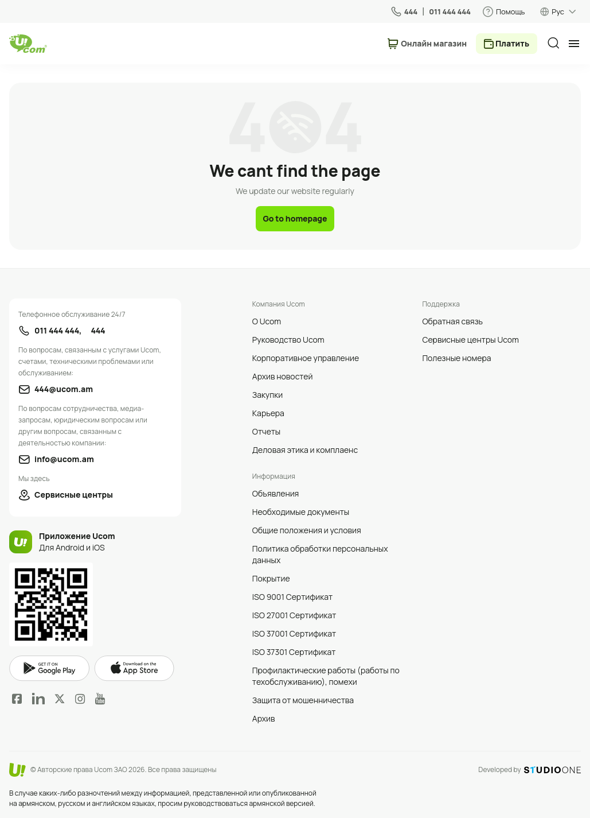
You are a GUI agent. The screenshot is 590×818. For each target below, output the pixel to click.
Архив (263, 718)
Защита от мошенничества (303, 700)
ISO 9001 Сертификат (292, 596)
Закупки (267, 394)
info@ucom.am (64, 458)
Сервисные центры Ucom (470, 339)
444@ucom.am (63, 388)
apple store (134, 668)
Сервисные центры (73, 494)
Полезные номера (456, 357)
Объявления (275, 493)
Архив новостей (282, 376)
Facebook (17, 699)
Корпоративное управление (305, 357)
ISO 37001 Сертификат (294, 633)
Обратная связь (452, 321)
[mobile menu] (574, 43)
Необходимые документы (300, 511)
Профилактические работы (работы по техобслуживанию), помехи (326, 676)
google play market (49, 668)
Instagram (80, 699)
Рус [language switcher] (558, 11)
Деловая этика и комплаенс (305, 449)
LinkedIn (38, 699)
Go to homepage (295, 218)
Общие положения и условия (306, 530)
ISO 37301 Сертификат (294, 651)
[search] (553, 43)
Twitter (60, 699)
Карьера (268, 413)
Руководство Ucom (288, 339)
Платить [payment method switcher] (512, 43)
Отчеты (266, 431)
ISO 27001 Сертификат (294, 615)
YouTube (100, 699)
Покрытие (271, 578)
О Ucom (266, 321)
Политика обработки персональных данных (320, 554)
